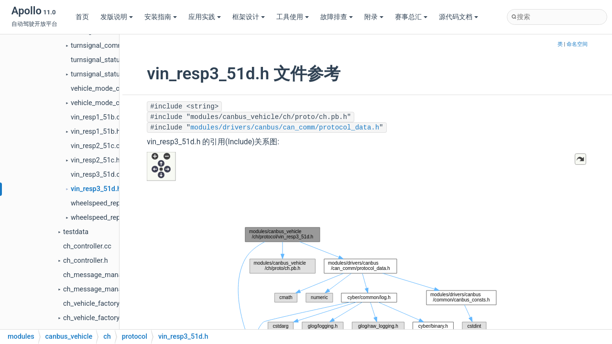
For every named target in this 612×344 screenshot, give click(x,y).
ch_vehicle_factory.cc (95, 304)
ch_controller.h (85, 261)
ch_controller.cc (87, 246)
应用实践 (204, 17)
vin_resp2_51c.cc (97, 146)
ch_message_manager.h (100, 289)
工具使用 (292, 17)
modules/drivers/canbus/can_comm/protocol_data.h (284, 127)
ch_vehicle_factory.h (94, 318)
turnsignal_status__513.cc (110, 60)
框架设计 (248, 17)
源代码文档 (458, 17)
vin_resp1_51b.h (95, 132)
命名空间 (577, 44)
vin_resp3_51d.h (96, 189)
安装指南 (160, 17)
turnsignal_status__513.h (109, 74)
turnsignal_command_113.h (113, 46)
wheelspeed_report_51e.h (110, 218)
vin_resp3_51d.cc (97, 175)
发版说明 (116, 17)
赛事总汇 (411, 17)
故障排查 (336, 17)
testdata (75, 232)
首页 (82, 17)
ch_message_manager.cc (102, 275)
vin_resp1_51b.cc (97, 117)
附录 (373, 17)
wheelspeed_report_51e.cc (112, 203)
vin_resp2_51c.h (95, 160)
